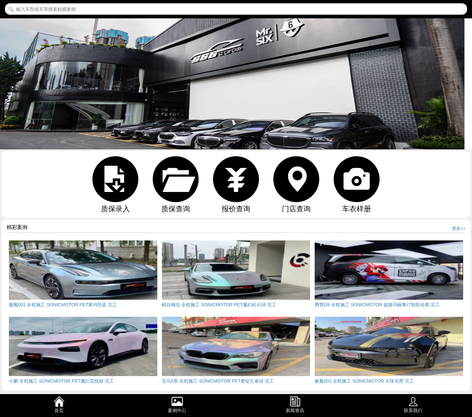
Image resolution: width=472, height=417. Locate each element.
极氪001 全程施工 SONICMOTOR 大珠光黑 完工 (364, 381)
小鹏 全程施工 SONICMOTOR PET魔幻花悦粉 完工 (61, 381)
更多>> (458, 228)
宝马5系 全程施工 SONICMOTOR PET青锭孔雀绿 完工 (218, 381)
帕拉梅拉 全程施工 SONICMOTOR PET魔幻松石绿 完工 (219, 304)
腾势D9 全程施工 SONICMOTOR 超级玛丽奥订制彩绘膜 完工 (377, 304)
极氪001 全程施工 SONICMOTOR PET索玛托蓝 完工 (63, 304)
